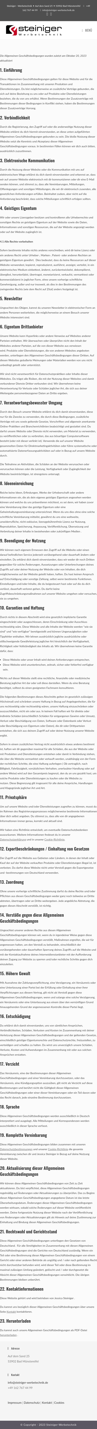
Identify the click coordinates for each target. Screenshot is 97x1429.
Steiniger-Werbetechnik (61, 1424)
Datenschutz (32, 1402)
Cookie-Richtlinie (54, 839)
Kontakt (11, 1311)
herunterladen (8, 1335)
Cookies (59, 1402)
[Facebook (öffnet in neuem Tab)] (47, 14)
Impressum (15, 1402)
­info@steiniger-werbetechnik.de (58, 10)
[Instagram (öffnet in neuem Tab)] (50, 14)
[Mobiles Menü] (87, 30)
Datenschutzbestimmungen (16, 1149)
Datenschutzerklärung (13, 839)
